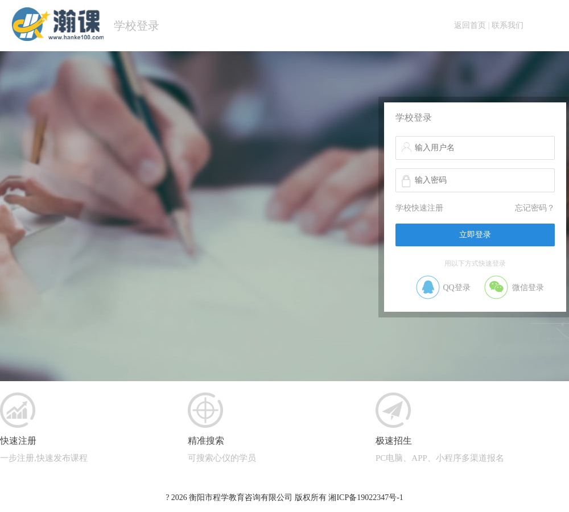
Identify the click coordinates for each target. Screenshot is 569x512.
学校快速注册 (419, 208)
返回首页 (470, 25)
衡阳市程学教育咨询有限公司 (240, 497)
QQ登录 (456, 287)
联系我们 (507, 25)
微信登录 (528, 287)
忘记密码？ (535, 208)
